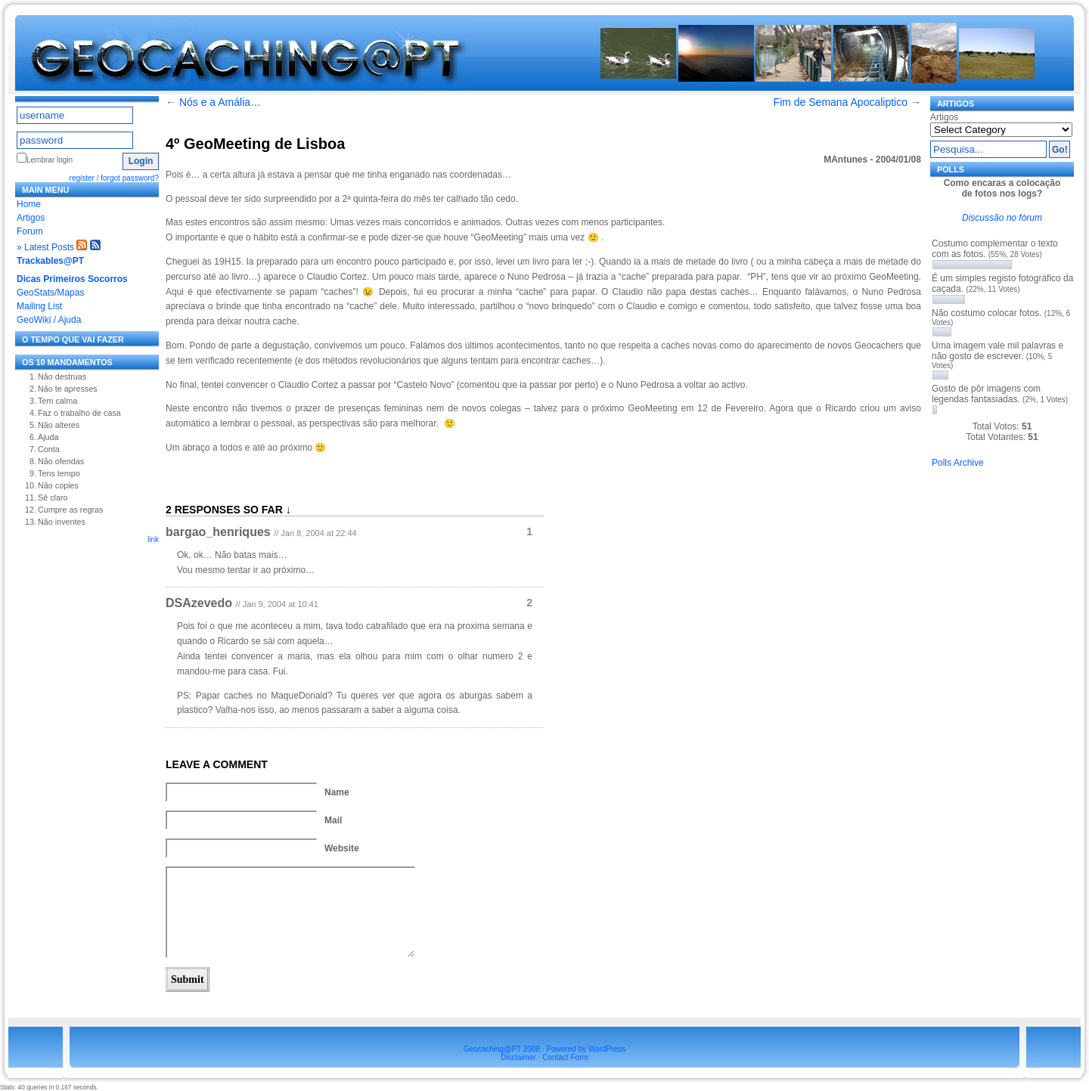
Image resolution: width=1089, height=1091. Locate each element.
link (153, 539)
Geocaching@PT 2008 (502, 1049)
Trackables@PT (50, 261)
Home (29, 204)
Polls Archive (958, 462)
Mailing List (39, 306)
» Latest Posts (45, 247)
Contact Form (565, 1057)
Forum (30, 231)
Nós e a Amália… (220, 102)
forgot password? (130, 178)
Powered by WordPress (585, 1049)
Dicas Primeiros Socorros (72, 279)
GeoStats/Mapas (50, 292)
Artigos (31, 217)
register (82, 178)
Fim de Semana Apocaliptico (841, 102)
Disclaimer (518, 1057)
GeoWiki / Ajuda (49, 320)
